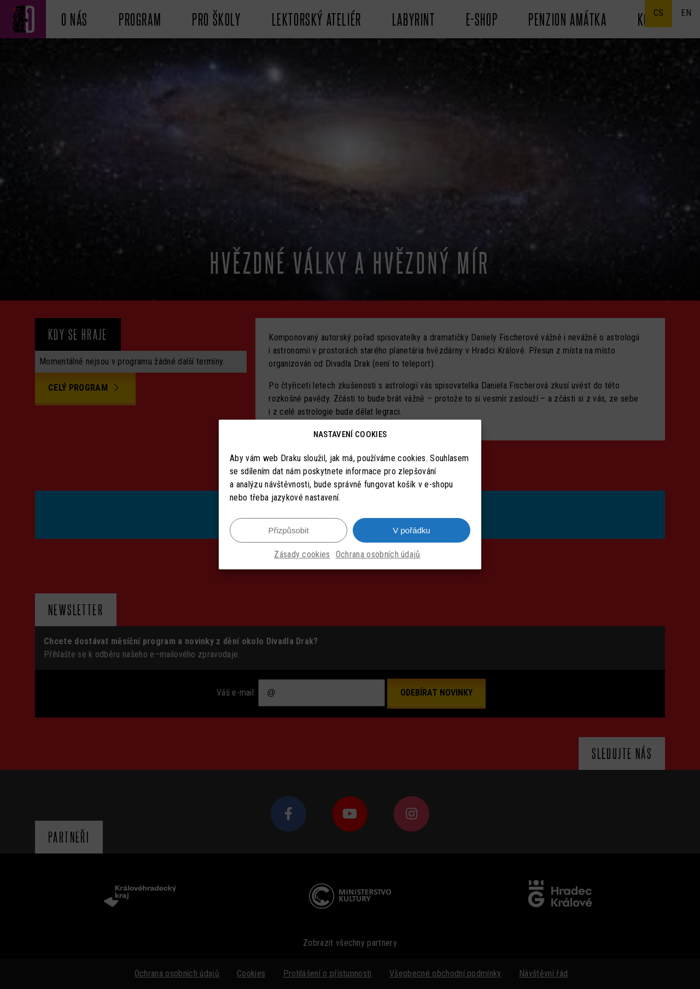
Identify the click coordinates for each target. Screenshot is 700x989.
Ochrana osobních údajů (378, 556)
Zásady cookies (302, 556)
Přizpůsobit (288, 531)
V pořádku (411, 531)
